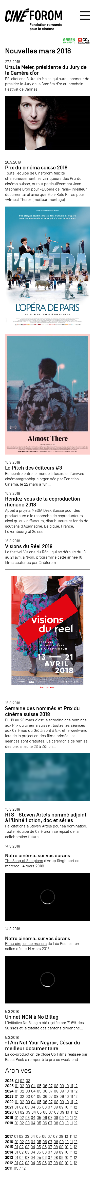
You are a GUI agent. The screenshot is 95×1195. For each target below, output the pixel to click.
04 (33, 1086)
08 (56, 1086)
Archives (18, 1070)
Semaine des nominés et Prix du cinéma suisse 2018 (42, 711)
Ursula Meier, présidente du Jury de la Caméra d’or (46, 70)
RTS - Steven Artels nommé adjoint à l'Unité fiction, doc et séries (46, 817)
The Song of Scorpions (24, 860)
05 (39, 1086)
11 (71, 1086)
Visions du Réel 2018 (28, 546)
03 (28, 1081)
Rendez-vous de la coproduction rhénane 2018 (42, 502)
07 (50, 1086)
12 (76, 1086)
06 (45, 1086)
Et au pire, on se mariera (26, 943)
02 (22, 1081)
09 (62, 1086)
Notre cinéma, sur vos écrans (37, 855)
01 (17, 1081)
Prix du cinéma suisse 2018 (36, 167)
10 (67, 1086)
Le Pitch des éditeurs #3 (33, 467)
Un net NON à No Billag (32, 1017)
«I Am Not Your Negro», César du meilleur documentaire (42, 1045)
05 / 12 (20, 1168)
